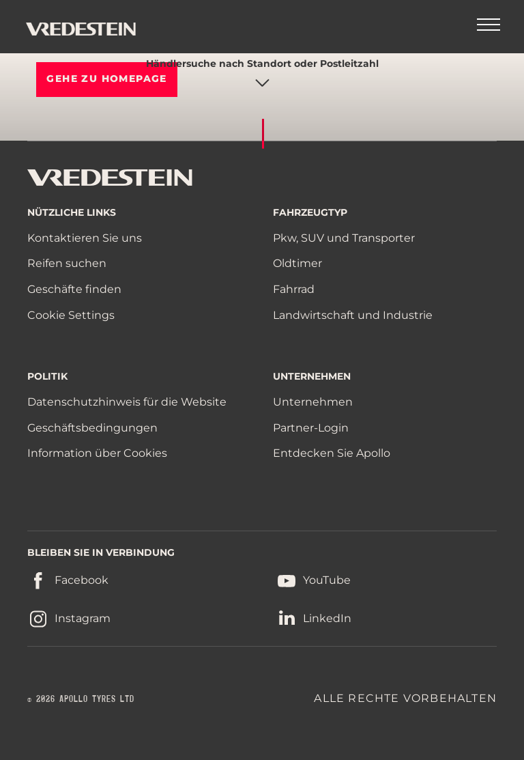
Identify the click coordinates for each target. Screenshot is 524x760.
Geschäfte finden (74, 289)
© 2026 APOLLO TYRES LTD (80, 699)
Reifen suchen (66, 263)
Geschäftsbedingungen (92, 427)
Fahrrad (294, 289)
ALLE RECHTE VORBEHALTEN (405, 698)
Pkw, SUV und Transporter (344, 237)
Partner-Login (311, 427)
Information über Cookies (97, 453)
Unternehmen (313, 401)
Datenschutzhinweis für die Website (127, 401)
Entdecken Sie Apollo (331, 453)
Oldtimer (297, 263)
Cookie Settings (71, 315)
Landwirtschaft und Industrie (353, 315)
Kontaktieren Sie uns (84, 237)
